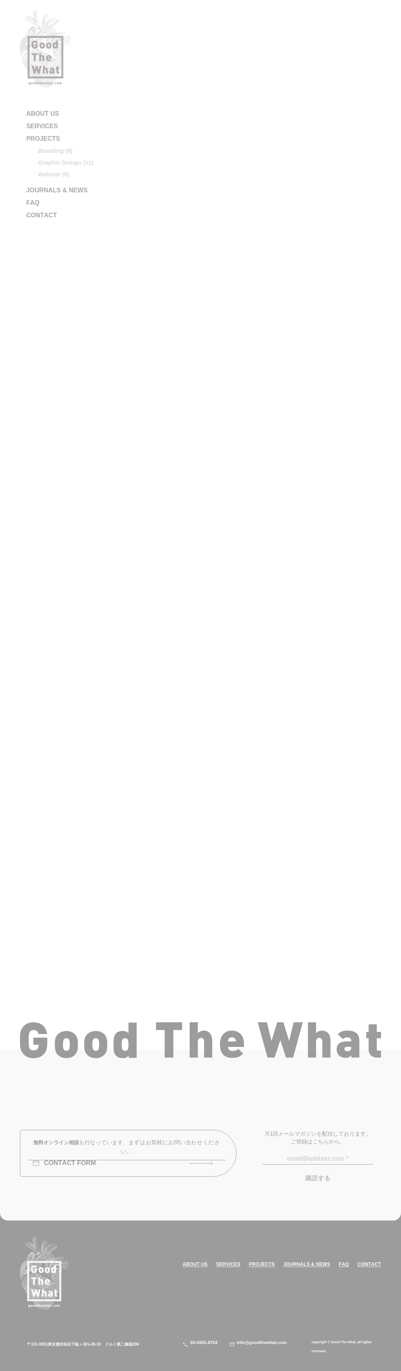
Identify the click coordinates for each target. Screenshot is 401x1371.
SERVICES (228, 1264)
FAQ (344, 1264)
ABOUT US (195, 1264)
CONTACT (369, 1264)
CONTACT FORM (64, 1163)
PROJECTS (262, 1264)
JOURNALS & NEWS (306, 1264)
